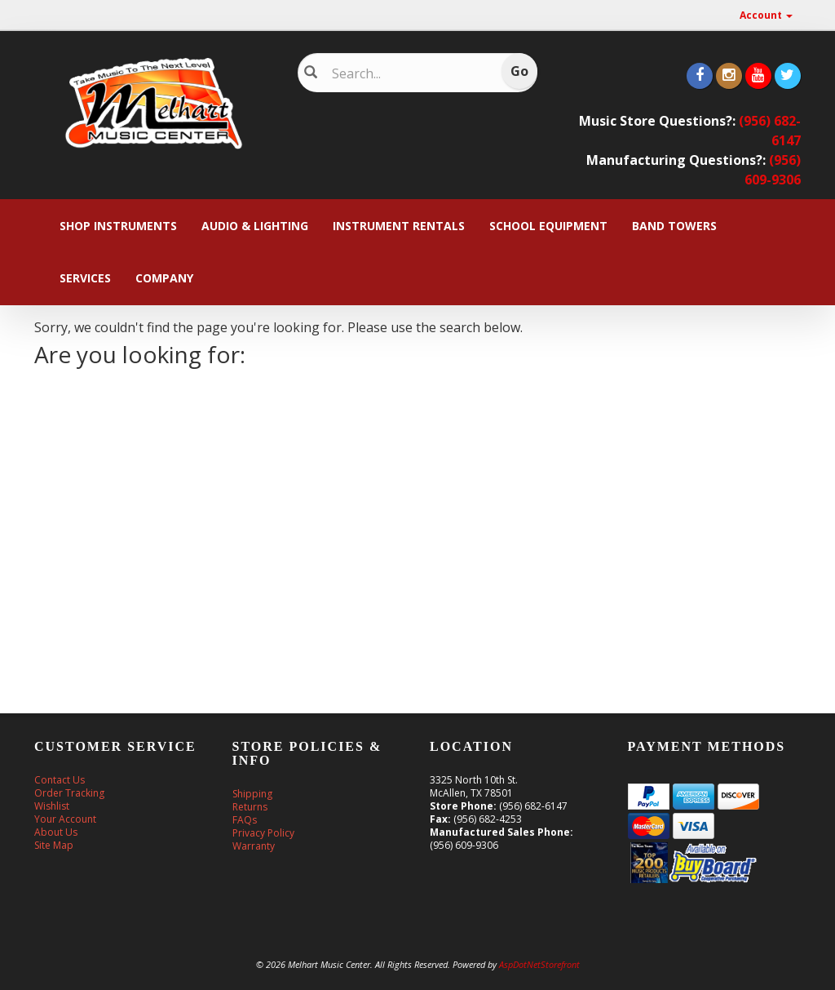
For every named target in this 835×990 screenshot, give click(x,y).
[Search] (408, 73)
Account (766, 15)
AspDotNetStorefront (539, 964)
